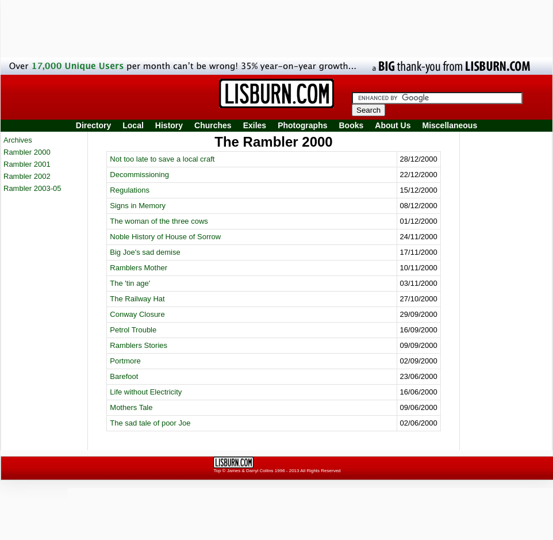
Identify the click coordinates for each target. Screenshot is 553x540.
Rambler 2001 (27, 164)
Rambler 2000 (27, 152)
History (169, 125)
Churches (213, 125)
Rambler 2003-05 (32, 188)
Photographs (302, 125)
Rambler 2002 (27, 176)
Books (351, 125)
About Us (392, 125)
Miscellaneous (450, 125)
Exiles (254, 125)
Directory (93, 125)
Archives (17, 140)
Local (133, 125)
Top (217, 470)
